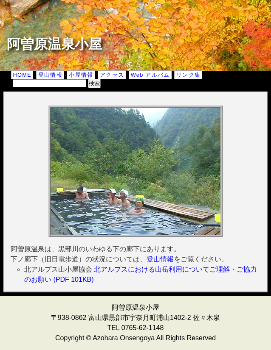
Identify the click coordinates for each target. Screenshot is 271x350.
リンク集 (188, 75)
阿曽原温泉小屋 (54, 44)
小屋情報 (81, 75)
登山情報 (50, 75)
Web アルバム (150, 75)
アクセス (112, 75)
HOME (22, 75)
